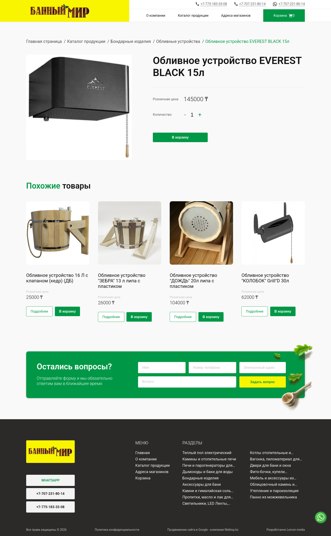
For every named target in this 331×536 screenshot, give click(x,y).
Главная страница (44, 41)
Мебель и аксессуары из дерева (272, 478)
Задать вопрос (262, 382)
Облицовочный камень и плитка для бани (272, 485)
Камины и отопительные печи (209, 459)
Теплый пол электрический (206, 452)
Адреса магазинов (236, 16)
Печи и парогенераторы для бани (207, 466)
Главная (142, 452)
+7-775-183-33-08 (51, 507)
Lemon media (296, 529)
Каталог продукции (193, 16)
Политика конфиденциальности (117, 529)
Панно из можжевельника (273, 497)
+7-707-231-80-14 (51, 494)
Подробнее (39, 311)
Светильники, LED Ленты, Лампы (205, 504)
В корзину (180, 137)
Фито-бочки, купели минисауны (267, 472)
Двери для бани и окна (270, 465)
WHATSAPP (50, 480)
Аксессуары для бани (201, 484)
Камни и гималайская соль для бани (206, 491)
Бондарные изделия (131, 41)
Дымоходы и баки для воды (207, 471)
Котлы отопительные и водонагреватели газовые (273, 453)
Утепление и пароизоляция (274, 490)
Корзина (142, 478)
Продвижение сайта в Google (187, 529)
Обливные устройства (178, 41)
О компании (155, 16)
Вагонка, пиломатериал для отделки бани (275, 459)
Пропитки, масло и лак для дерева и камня (206, 497)
